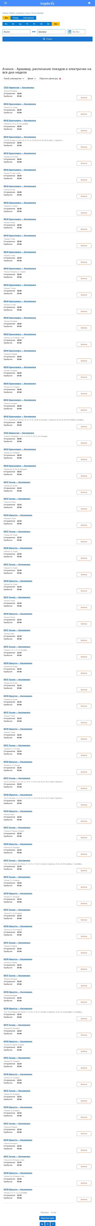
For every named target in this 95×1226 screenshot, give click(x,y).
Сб (41, 24)
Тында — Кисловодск (17, 482)
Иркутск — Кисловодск (18, 515)
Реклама (45, 1212)
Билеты (84, 97)
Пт (34, 24)
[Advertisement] (47, 55)
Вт (13, 24)
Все (6, 18)
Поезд (15, 18)
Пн (6, 24)
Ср (20, 24)
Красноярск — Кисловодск (20, 104)
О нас (53, 1212)
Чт (27, 24)
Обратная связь (47, 1218)
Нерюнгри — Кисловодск (19, 87)
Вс (48, 24)
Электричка (28, 18)
